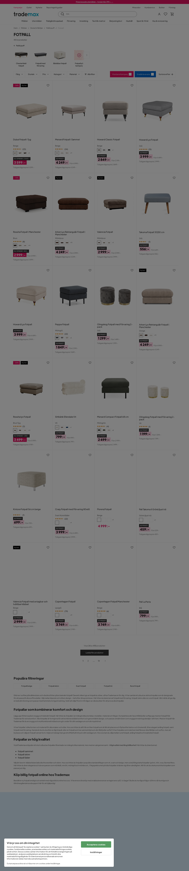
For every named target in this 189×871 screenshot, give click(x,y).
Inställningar (96, 852)
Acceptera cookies (96, 844)
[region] (59, 853)
